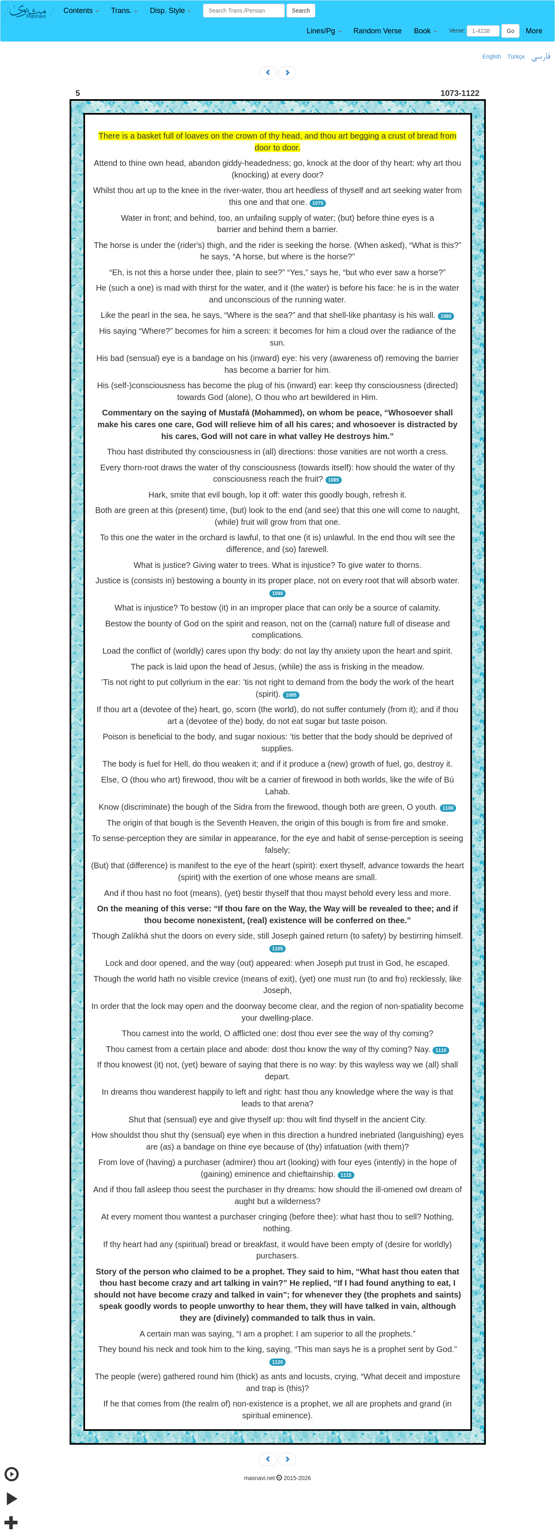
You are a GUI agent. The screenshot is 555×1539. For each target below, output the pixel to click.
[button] (81, 10)
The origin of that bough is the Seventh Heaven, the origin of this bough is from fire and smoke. (277, 822)
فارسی (540, 57)
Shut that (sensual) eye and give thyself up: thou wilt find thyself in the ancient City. (277, 1119)
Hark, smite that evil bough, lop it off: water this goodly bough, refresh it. (277, 494)
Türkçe (516, 56)
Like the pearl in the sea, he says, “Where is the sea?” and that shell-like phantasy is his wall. (268, 315)
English (492, 56)
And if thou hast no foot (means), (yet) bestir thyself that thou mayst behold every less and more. (277, 893)
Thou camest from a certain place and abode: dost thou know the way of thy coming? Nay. (268, 1049)
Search (301, 10)
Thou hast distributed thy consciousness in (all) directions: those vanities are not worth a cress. (277, 451)
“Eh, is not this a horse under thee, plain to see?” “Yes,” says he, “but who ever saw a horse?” (277, 272)
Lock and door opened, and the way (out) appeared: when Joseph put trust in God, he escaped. (277, 963)
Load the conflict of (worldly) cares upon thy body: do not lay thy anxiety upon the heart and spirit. (278, 650)
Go (510, 31)
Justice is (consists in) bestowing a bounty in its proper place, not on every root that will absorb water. (278, 580)
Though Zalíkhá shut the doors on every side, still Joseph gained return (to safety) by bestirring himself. (277, 935)
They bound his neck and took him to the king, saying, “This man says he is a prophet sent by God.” (277, 1349)
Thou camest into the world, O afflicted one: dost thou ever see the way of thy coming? (277, 1033)
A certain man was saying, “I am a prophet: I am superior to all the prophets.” (277, 1333)
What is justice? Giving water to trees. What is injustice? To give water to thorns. (277, 565)
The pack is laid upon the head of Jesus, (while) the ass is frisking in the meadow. (277, 666)
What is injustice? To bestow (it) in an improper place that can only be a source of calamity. (278, 607)
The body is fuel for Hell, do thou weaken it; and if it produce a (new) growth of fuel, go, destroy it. (277, 763)
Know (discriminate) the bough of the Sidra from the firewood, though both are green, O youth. (268, 806)
